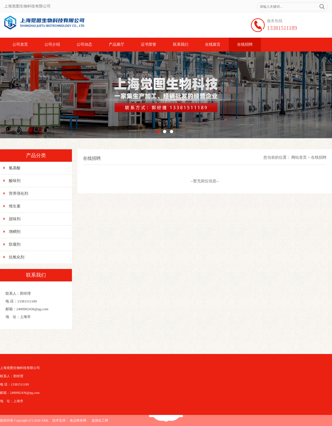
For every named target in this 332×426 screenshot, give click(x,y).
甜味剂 (14, 219)
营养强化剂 (18, 193)
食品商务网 (78, 420)
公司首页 (20, 44)
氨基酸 (14, 168)
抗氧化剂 (16, 257)
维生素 (14, 206)
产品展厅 (116, 44)
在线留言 (213, 44)
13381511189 (282, 28)
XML (45, 420)
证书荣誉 (148, 44)
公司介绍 (52, 44)
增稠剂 (14, 232)
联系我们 (180, 44)
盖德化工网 (100, 420)
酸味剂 (14, 181)
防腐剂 (14, 244)
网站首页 (299, 157)
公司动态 (84, 44)
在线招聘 (245, 44)
